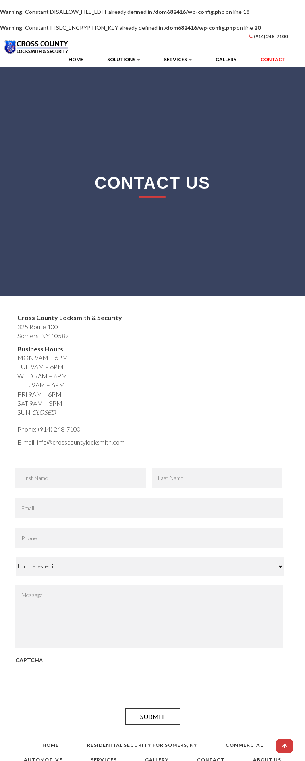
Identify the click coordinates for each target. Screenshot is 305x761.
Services (178, 59)
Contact (273, 59)
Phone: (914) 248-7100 (49, 429)
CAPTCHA (29, 660)
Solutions (123, 59)
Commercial (244, 745)
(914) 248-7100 (271, 36)
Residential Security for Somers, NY (142, 745)
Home (76, 59)
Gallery (226, 59)
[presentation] (75, 684)
